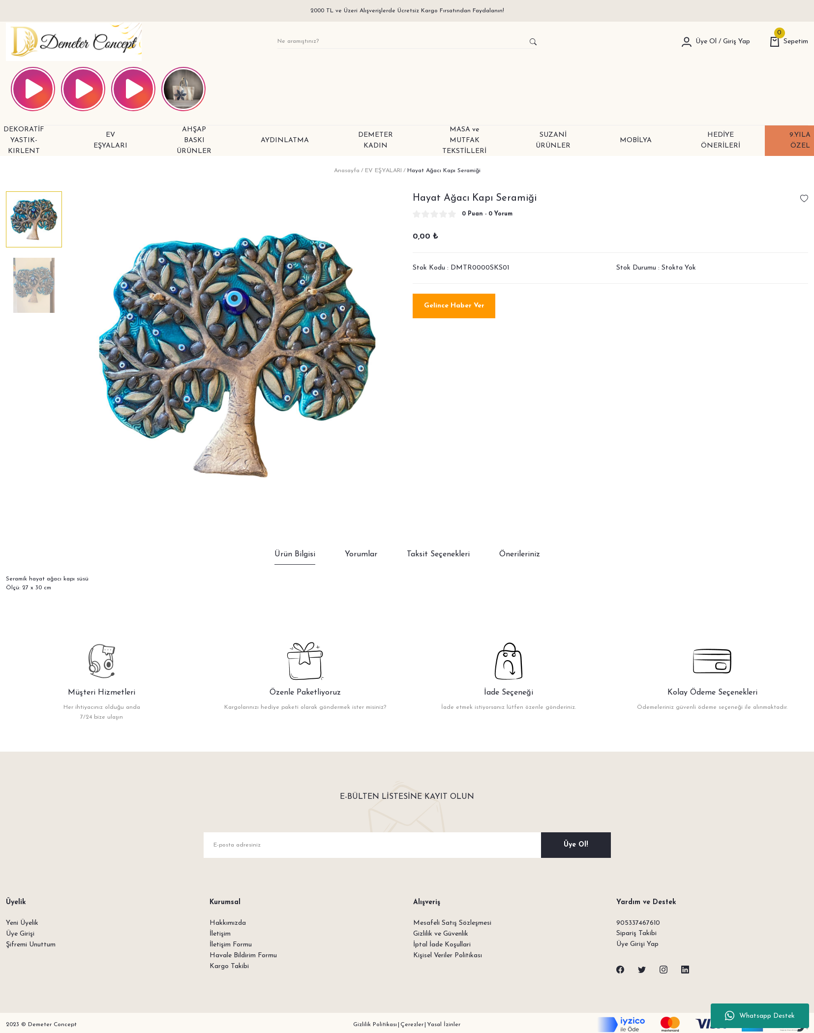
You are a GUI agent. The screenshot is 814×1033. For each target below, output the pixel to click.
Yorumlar (361, 554)
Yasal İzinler (443, 1025)
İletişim (220, 934)
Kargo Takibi (229, 966)
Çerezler (411, 1025)
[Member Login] (687, 42)
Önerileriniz (519, 554)
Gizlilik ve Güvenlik (440, 934)
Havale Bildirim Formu (243, 955)
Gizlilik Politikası (375, 1025)
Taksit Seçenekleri (438, 554)
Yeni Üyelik (22, 923)
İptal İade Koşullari (442, 944)
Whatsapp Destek (760, 1015)
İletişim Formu (231, 944)
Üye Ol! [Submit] (576, 845)
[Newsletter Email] (407, 845)
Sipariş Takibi (636, 934)
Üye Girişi (20, 934)
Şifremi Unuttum (31, 944)
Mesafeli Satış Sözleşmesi (452, 923)
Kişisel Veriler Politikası (447, 955)
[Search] (407, 42)
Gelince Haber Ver (454, 305)
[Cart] (789, 41)
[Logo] (74, 42)
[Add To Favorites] (804, 198)
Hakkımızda (228, 923)
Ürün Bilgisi (294, 554)
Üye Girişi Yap (637, 944)
